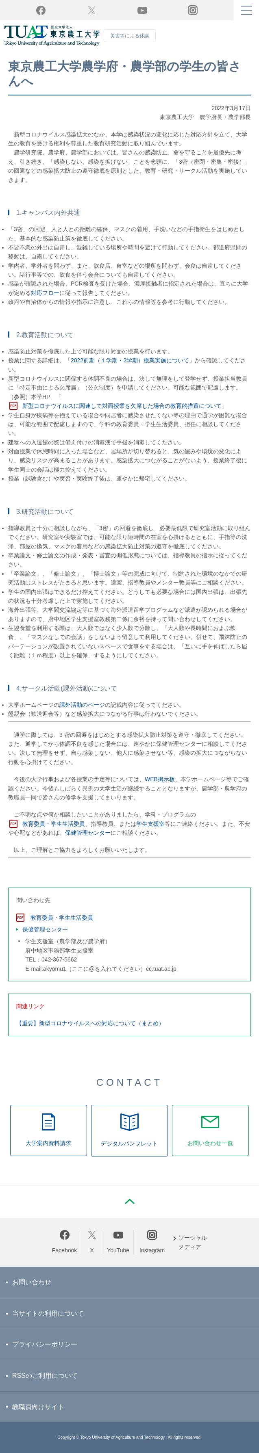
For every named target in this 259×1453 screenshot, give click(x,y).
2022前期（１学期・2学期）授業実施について (130, 360)
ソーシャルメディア (192, 1242)
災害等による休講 (129, 36)
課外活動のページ (82, 705)
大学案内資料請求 (48, 1143)
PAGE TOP (130, 1201)
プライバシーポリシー (44, 1344)
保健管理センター (88, 832)
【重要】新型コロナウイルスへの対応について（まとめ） (90, 1023)
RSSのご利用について (45, 1375)
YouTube (142, 10)
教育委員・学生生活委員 (53, 824)
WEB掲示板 (160, 779)
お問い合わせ (31, 1282)
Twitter (91, 10)
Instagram (152, 1250)
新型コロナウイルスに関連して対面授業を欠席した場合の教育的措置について (122, 406)
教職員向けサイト (38, 1406)
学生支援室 (150, 824)
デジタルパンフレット (129, 1143)
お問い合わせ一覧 (210, 1143)
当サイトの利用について (48, 1313)
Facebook (64, 1250)
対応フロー (45, 293)
